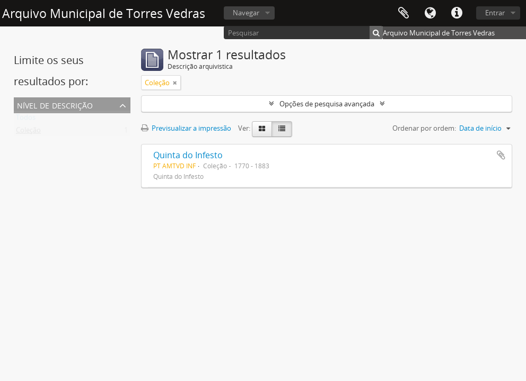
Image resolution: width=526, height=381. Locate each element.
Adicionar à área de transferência (501, 155)
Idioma (430, 13)
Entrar (495, 12)
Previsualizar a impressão (186, 128)
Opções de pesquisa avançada (326, 103)
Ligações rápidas (456, 13)
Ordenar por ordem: (424, 128)
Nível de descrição (55, 104)
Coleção (28, 132)
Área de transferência (403, 13)
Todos (26, 119)
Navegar (246, 12)
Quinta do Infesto (188, 155)
